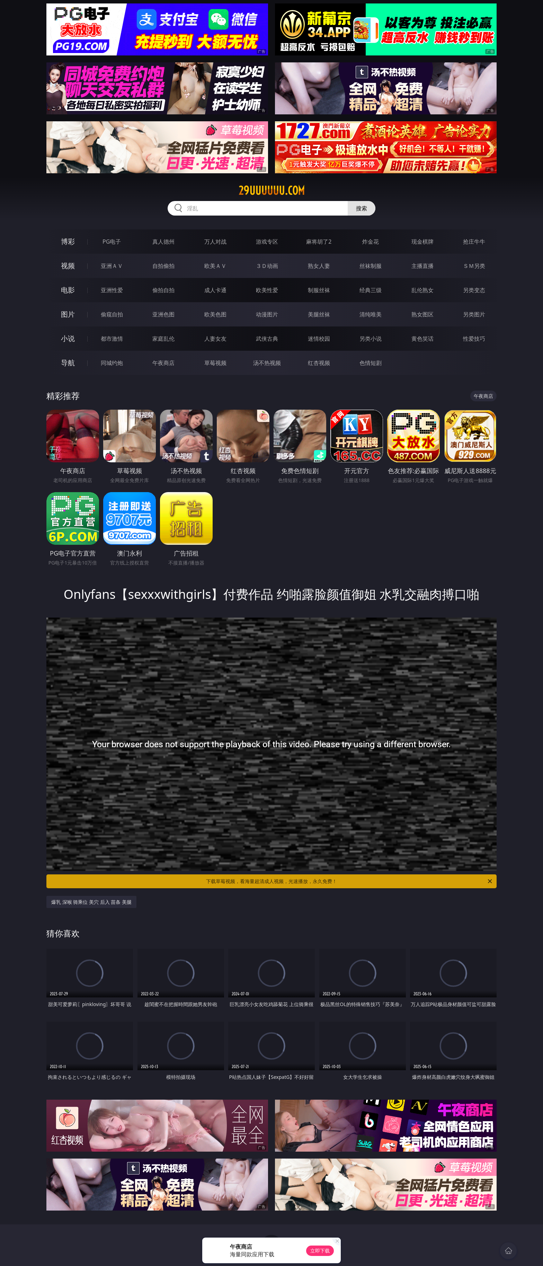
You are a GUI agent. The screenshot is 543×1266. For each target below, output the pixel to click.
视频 (68, 265)
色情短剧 (370, 363)
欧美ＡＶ (215, 266)
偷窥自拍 (112, 314)
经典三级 (370, 290)
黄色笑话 (422, 338)
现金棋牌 (422, 241)
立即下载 (320, 1250)
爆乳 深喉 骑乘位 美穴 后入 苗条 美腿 (91, 902)
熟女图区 (422, 314)
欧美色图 (215, 314)
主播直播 (422, 266)
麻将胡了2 (318, 241)
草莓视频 (215, 363)
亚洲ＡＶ (112, 266)
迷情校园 (319, 338)
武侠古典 (267, 338)
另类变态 (474, 290)
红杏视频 (319, 363)
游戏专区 (267, 241)
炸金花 (370, 241)
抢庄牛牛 (474, 241)
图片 (68, 314)
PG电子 (112, 241)
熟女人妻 (319, 266)
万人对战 (215, 241)
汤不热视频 (267, 363)
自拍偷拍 (163, 266)
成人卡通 (215, 290)
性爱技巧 (474, 338)
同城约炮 (112, 363)
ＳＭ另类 (474, 266)
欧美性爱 (267, 290)
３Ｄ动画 (267, 266)
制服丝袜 (319, 290)
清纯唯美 (370, 314)
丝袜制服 (370, 266)
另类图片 (474, 314)
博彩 (68, 241)
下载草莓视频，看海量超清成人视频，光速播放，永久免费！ (349, 881)
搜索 (361, 208)
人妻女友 (215, 338)
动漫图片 (267, 314)
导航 (68, 362)
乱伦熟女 (422, 290)
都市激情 (112, 338)
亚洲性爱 (112, 290)
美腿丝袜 (319, 314)
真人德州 (163, 241)
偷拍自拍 (163, 290)
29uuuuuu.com (272, 191)
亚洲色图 (163, 314)
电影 (68, 290)
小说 (68, 338)
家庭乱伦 (163, 338)
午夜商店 (163, 363)
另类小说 (370, 338)
